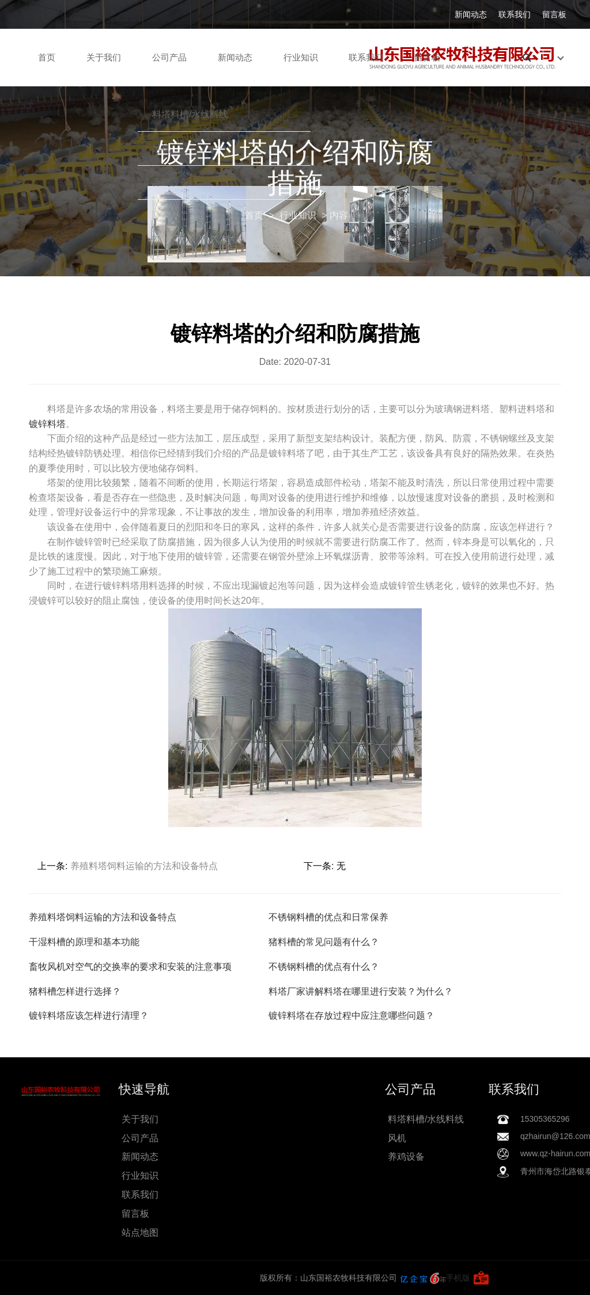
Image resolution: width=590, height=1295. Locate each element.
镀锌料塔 (47, 424)
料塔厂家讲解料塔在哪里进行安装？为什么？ (360, 991)
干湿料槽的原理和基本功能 (84, 942)
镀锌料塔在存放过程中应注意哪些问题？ (351, 1015)
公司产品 (169, 57)
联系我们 (514, 14)
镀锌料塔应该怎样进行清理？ (89, 1015)
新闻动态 (471, 14)
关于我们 (103, 57)
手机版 (150, 1277)
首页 (46, 57)
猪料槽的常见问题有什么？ (323, 942)
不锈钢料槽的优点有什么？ (323, 967)
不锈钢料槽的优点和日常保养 (328, 917)
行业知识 (300, 57)
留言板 (554, 14)
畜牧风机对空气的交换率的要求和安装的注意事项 (130, 967)
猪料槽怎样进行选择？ (75, 991)
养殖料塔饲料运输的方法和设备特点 (144, 866)
